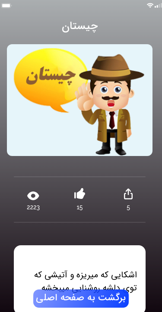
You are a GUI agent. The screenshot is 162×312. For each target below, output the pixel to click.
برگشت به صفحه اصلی (81, 298)
